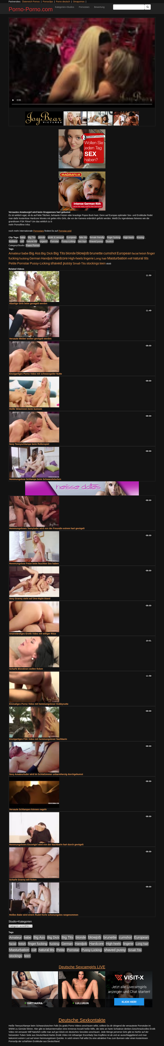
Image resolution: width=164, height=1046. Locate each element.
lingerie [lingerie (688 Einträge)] (89, 258)
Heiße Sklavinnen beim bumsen (25, 409)
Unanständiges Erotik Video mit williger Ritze (32, 633)
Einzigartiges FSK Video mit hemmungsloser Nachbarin (38, 739)
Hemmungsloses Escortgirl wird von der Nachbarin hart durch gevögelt (46, 844)
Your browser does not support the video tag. (82, 63)
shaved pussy (96, 241)
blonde (41, 237)
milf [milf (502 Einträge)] (130, 258)
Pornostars (84, 7)
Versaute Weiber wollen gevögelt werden (30, 338)
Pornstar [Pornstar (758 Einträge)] (23, 263)
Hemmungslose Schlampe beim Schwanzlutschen (35, 479)
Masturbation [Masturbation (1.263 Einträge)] (117, 258)
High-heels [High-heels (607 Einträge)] (75, 258)
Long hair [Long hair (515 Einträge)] (100, 258)
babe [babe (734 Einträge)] (25, 253)
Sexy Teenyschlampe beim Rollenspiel (29, 444)
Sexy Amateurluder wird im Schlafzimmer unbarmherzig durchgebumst (46, 774)
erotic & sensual (56, 237)
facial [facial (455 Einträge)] (135, 253)
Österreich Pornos (31, 1)
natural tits (32, 241)
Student (109, 241)
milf (22, 241)
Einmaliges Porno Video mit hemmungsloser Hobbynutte (38, 704)
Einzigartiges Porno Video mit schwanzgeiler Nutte (35, 374)
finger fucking (113, 237)
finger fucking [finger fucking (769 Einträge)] (37, 943)
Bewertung (99, 7)
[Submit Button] (147, 7)
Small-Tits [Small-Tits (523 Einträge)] (79, 263)
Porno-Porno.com (31, 9)
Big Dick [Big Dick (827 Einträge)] (47, 253)
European (71, 237)
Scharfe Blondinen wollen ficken (26, 669)
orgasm (43, 241)
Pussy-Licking (68, 241)
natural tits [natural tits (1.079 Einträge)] (140, 258)
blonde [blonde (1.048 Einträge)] (71, 253)
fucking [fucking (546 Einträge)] (24, 258)
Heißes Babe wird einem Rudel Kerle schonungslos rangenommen (43, 915)
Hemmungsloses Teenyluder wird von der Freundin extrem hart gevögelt (46, 528)
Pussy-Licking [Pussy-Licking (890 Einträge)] (40, 263)
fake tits (83, 237)
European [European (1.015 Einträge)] (124, 253)
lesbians (13, 241)
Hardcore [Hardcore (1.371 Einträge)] (60, 258)
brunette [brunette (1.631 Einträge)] (96, 253)
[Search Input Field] (128, 7)
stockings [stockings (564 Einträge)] (93, 263)
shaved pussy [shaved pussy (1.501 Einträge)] (61, 263)
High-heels (128, 237)
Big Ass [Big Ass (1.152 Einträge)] (34, 253)
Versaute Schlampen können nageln (28, 809)
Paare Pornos (33, 245)
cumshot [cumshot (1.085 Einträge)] (109, 253)
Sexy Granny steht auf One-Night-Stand (29, 598)
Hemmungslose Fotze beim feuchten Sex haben (34, 563)
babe (22, 237)
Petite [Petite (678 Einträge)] (13, 263)
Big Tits (31, 237)
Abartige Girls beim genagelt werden (28, 303)
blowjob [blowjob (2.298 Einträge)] (82, 253)
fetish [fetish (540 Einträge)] (142, 253)
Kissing (140, 237)
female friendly (97, 237)
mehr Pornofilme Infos (19, 224)
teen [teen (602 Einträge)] (103, 263)
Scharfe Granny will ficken (23, 879)
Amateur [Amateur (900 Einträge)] (15, 253)
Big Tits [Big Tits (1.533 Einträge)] (59, 253)
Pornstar (54, 241)
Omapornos (78, 1)
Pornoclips (48, 1)
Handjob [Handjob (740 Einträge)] (47, 258)
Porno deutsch (63, 1)
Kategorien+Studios (64, 7)
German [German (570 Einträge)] (35, 258)
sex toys (82, 241)
